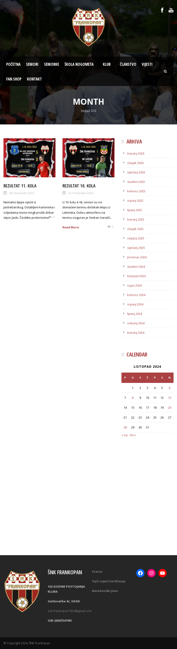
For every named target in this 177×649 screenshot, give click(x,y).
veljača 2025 (135, 238)
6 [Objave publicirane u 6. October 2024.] (169, 388)
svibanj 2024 (136, 323)
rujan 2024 (134, 285)
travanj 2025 (135, 219)
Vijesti (147, 64)
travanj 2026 (135, 153)
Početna (13, 64)
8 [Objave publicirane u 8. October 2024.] (132, 398)
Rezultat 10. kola (78, 186)
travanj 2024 (135, 332)
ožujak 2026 (135, 163)
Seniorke (51, 64)
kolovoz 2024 (136, 295)
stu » (133, 435)
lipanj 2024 (134, 314)
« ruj (124, 435)
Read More (70, 227)
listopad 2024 (136, 276)
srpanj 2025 (135, 200)
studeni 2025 (136, 182)
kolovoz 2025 (136, 191)
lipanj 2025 (134, 210)
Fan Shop (13, 79)
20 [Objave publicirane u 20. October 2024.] (169, 407)
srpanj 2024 (135, 304)
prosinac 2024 (137, 257)
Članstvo (128, 64)
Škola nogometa (79, 64)
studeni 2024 (136, 266)
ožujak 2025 (135, 229)
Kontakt (34, 79)
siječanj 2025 (136, 248)
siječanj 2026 (136, 172)
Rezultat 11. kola (19, 186)
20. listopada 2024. (81, 193)
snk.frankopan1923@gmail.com (69, 611)
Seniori (32, 64)
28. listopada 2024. (22, 193)
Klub (107, 64)
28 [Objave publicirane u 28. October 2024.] (125, 427)
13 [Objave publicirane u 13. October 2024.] (169, 398)
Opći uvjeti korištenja (108, 581)
